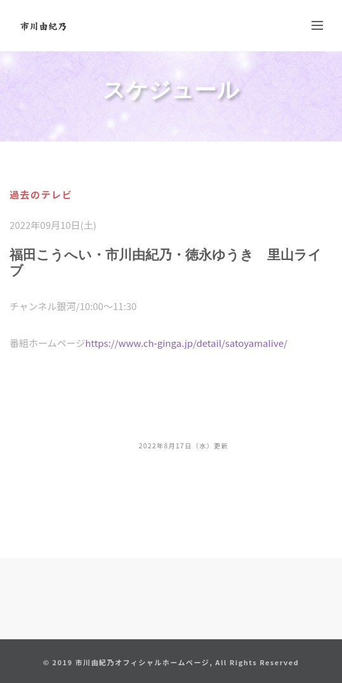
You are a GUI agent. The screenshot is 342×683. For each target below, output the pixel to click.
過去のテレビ (41, 194)
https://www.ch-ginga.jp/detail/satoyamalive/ (186, 342)
